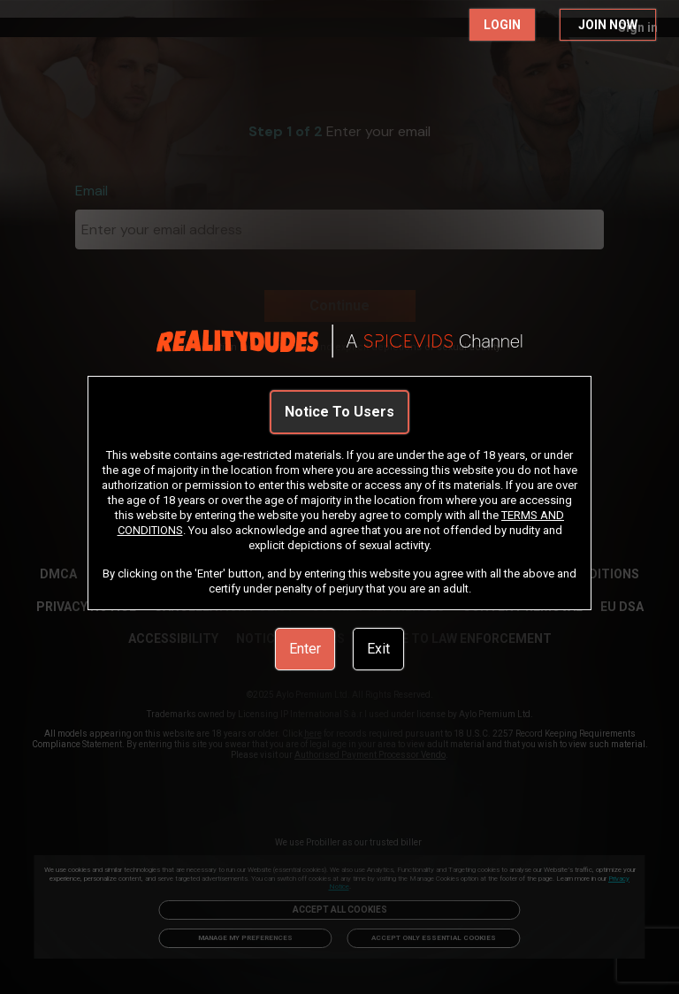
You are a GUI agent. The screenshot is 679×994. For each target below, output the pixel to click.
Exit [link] (378, 648)
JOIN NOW (607, 25)
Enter (305, 648)
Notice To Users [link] (339, 411)
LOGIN (502, 25)
